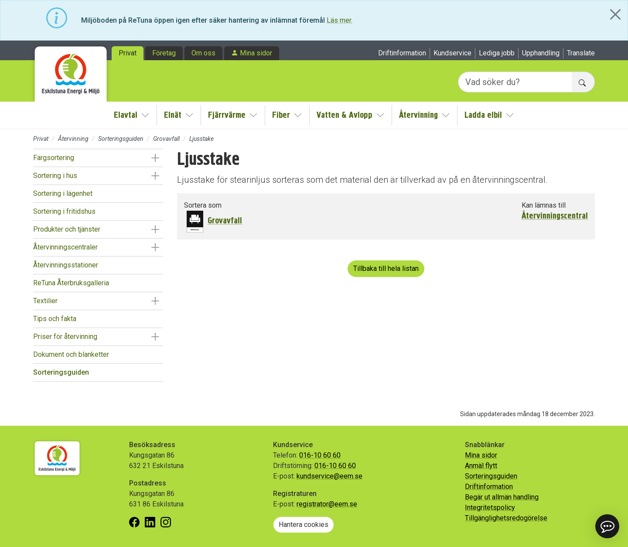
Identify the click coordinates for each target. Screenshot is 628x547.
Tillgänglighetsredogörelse (506, 518)
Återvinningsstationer (65, 265)
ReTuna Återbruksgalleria (71, 283)
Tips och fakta (54, 319)
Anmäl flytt (481, 466)
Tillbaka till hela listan (386, 268)
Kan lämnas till (544, 205)
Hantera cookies (303, 524)
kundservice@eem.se (329, 476)
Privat (128, 53)
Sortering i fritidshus (64, 211)
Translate (581, 53)
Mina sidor (256, 53)
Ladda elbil (483, 114)
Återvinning (418, 114)
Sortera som (203, 205)
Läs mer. (339, 20)
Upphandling (541, 53)
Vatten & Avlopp (344, 114)
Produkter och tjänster (66, 229)
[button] (155, 158)
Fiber (281, 114)
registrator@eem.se (327, 504)
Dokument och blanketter (71, 354)
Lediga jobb (497, 53)
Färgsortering (53, 158)
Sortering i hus (55, 175)
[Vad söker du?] (515, 82)
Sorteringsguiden (120, 138)
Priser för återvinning (65, 336)
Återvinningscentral (555, 216)
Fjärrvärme (227, 114)
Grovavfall (166, 138)
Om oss (203, 53)
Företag (164, 53)
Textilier (45, 301)
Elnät (172, 114)
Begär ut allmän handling (502, 497)
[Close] (615, 14)
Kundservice (452, 53)
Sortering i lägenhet (62, 193)
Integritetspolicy (490, 507)
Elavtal (125, 114)
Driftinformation (402, 53)
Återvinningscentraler (65, 247)
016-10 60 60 (320, 455)
